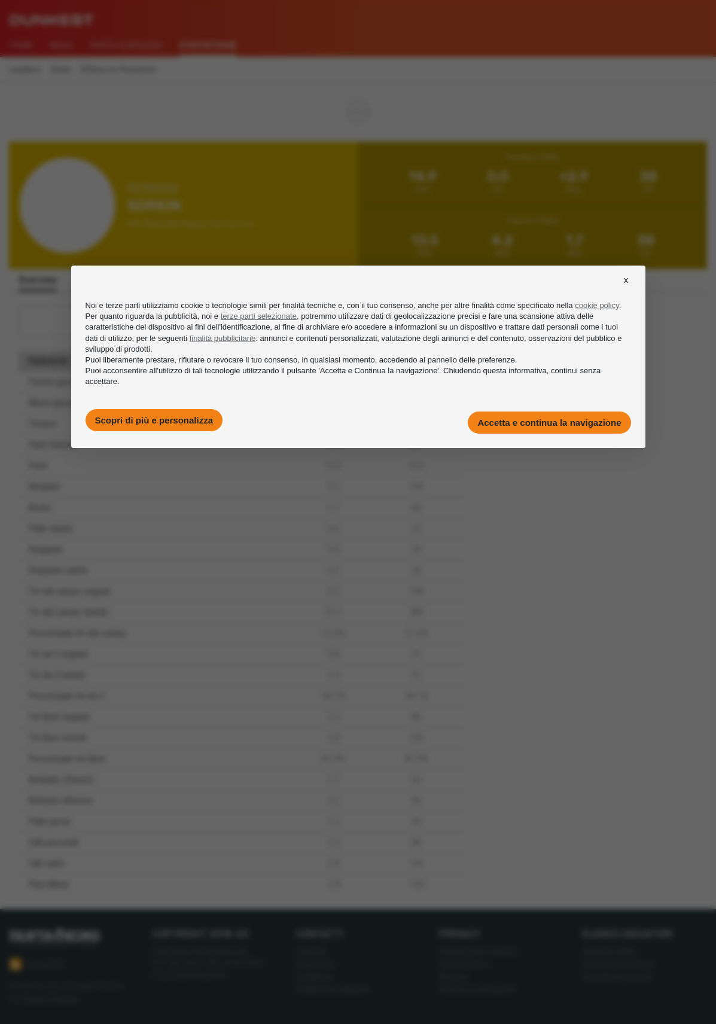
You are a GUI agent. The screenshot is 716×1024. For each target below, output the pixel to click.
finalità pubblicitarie (223, 338)
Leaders (25, 70)
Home (21, 45)
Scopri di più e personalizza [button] (154, 420)
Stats (60, 70)
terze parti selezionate (259, 316)
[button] (626, 290)
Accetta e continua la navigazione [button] (549, 422)
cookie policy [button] (596, 305)
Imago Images (50, 998)
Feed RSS (37, 964)
